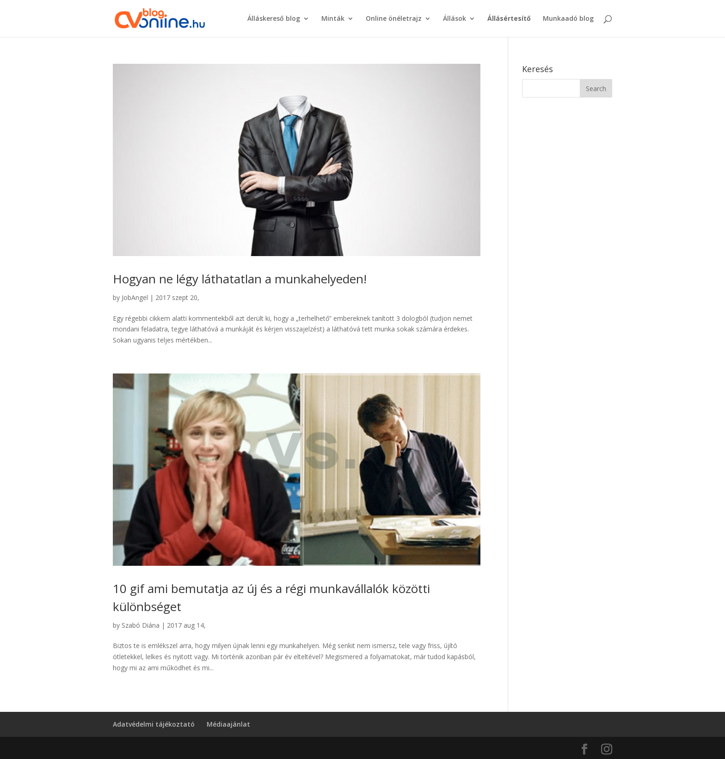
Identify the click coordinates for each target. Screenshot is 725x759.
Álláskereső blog (273, 19)
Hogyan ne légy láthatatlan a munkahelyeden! (240, 278)
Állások (454, 19)
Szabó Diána (141, 625)
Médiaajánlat (228, 724)
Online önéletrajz (394, 19)
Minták (332, 19)
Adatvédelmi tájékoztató (154, 724)
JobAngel (135, 297)
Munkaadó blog (568, 19)
